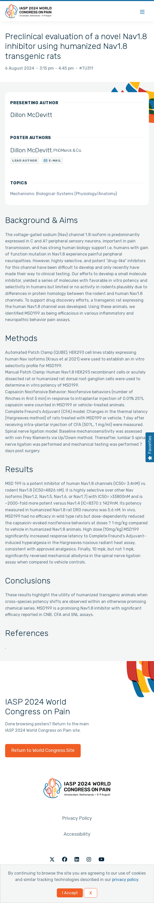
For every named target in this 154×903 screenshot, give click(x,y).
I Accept (70, 892)
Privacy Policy (77, 818)
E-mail (55, 160)
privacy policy (125, 879)
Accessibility (77, 834)
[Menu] (142, 11)
